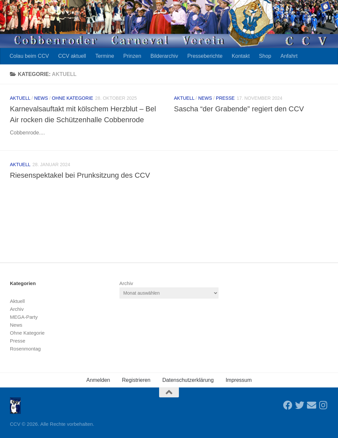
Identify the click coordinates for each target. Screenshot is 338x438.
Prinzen (132, 56)
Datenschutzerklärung (188, 380)
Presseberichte (204, 56)
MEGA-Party (24, 317)
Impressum (238, 380)
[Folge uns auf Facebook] (287, 405)
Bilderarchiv (164, 56)
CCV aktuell (72, 56)
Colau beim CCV (29, 56)
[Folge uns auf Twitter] (299, 405)
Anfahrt (289, 56)
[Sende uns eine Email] (311, 405)
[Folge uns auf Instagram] (323, 405)
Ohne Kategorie (72, 98)
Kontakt (241, 56)
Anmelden (98, 380)
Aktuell (20, 98)
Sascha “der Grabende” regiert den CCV (239, 109)
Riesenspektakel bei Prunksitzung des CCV (80, 175)
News (41, 98)
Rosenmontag (25, 348)
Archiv (17, 309)
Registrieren (136, 380)
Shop (265, 56)
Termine (104, 56)
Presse (225, 98)
